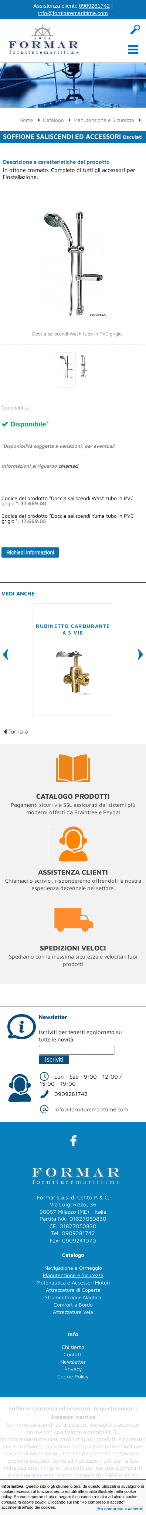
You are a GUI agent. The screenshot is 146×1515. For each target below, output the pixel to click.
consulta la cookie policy (23, 1502)
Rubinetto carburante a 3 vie (73, 629)
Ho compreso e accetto (120, 1509)
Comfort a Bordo (73, 1304)
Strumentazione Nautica (73, 1297)
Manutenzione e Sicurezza (104, 120)
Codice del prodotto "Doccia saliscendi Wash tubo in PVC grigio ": (67, 501)
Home (26, 120)
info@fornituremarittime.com (73, 13)
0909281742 (94, 6)
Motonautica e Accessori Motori (73, 1282)
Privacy (73, 1369)
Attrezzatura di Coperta (73, 1290)
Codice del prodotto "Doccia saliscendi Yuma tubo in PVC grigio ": (67, 518)
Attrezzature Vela (73, 1312)
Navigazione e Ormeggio (73, 1268)
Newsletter (73, 1361)
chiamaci (68, 466)
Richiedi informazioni (30, 552)
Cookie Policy (73, 1376)
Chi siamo (73, 1347)
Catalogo (53, 120)
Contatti (73, 1354)
